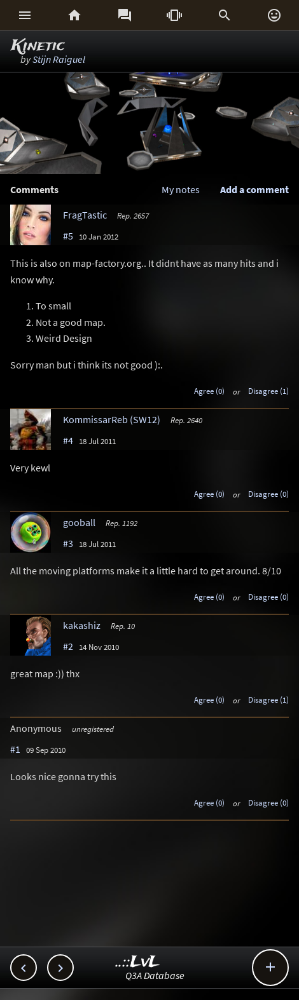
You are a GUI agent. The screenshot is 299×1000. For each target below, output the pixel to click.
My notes (181, 189)
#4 (68, 440)
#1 (15, 749)
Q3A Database (154, 975)
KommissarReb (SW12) (111, 419)
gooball (79, 522)
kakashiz (82, 625)
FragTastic (85, 214)
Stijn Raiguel (58, 59)
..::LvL (137, 962)
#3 (68, 543)
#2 (68, 646)
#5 (68, 235)
